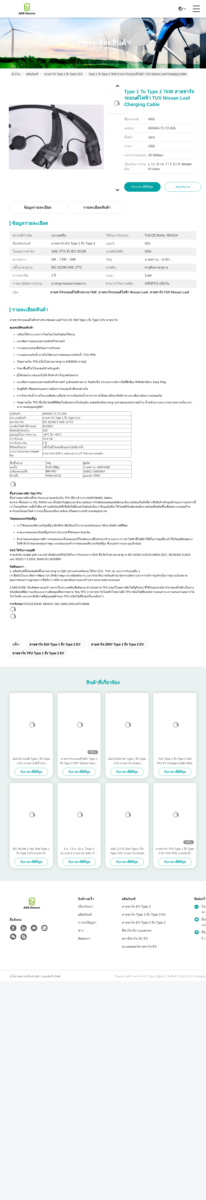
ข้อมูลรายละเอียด (37, 208)
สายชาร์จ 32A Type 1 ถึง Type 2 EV (54, 644)
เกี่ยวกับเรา (85, 906)
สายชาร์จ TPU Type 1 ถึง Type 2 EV (38, 653)
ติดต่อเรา (84, 938)
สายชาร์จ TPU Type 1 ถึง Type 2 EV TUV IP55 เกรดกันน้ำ (175, 851)
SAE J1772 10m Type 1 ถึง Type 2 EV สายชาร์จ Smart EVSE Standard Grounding (127, 851)
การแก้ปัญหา (87, 922)
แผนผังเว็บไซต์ (51, 976)
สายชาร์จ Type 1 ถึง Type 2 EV (63, 74)
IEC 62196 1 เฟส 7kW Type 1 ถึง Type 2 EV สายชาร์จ (31, 851)
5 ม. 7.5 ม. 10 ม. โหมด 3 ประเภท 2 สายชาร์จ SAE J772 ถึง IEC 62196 (79, 851)
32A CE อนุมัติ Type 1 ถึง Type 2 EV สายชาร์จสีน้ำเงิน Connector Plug (31, 761)
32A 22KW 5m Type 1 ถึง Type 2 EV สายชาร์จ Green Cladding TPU (127, 761)
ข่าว (81, 930)
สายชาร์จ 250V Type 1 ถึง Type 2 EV (117, 644)
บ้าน (16, 74)
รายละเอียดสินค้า (97, 208)
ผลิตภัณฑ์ (32, 74)
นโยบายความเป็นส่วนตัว (25, 976)
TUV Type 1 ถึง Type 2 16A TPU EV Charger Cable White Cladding (174, 761)
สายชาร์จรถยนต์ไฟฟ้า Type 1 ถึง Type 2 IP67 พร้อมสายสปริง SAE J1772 (79, 761)
